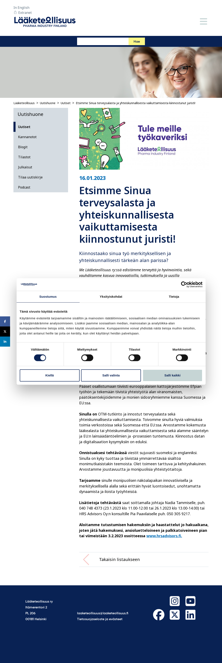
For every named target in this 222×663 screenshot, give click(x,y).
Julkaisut (25, 167)
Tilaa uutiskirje (30, 177)
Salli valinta (111, 375)
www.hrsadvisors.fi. (164, 535)
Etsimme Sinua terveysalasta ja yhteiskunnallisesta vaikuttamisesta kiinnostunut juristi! (135, 103)
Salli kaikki (172, 375)
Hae (137, 41)
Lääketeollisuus (24, 103)
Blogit (23, 147)
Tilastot (24, 157)
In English (21, 7)
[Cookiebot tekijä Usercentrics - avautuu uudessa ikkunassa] (184, 284)
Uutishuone (47, 103)
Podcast (24, 187)
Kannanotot (27, 137)
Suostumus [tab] (48, 296)
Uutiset (66, 103)
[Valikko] (203, 21)
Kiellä (49, 375)
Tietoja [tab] (174, 296)
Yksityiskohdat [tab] (111, 296)
